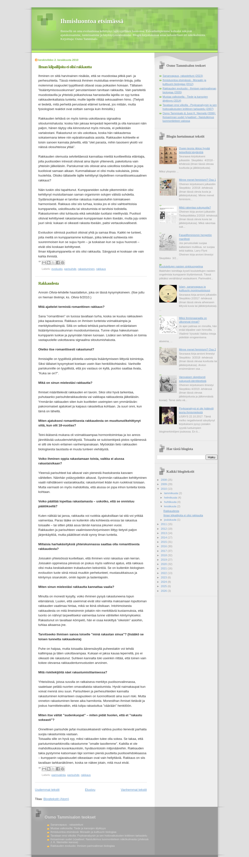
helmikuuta (171, 497)
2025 (164, 586)
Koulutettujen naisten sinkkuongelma (181, 266)
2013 (164, 533)
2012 (164, 528)
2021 (164, 568)
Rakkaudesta (48, 283)
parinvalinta (59, 774)
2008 (164, 479)
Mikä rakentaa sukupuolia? (195, 207)
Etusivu (90, 789)
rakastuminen (86, 268)
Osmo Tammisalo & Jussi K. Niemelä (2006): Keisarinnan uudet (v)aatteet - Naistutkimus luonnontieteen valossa (189, 117)
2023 (164, 577)
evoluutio (57, 268)
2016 (164, 546)
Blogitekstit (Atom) (56, 799)
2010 (164, 488)
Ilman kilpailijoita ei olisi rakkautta (65, 67)
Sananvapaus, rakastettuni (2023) (183, 75)
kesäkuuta (170, 506)
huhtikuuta (170, 501)
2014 (164, 537)
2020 (164, 564)
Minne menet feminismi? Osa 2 (197, 349)
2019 (164, 559)
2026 (164, 590)
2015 (164, 541)
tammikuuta (171, 493)
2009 (164, 484)
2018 (164, 555)
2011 (164, 524)
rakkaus (101, 268)
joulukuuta (170, 519)
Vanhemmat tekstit (134, 789)
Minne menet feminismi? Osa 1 (197, 179)
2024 (164, 581)
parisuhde (70, 268)
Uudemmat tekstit (47, 789)
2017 (164, 550)
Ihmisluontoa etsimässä (92, 21)
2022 (164, 573)
